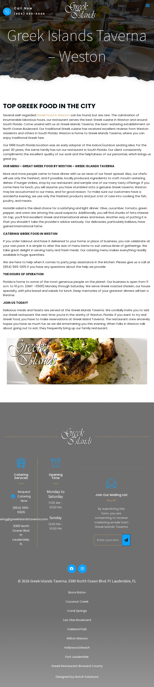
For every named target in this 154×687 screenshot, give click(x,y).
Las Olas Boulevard (77, 620)
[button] (147, 5)
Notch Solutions (86, 677)
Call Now (23, 8)
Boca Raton (77, 592)
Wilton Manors (77, 638)
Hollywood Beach (77, 647)
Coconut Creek (77, 601)
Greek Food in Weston (53, 115)
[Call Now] (7, 12)
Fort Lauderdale (77, 657)
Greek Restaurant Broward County (77, 666)
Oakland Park (77, 629)
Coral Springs (77, 611)
